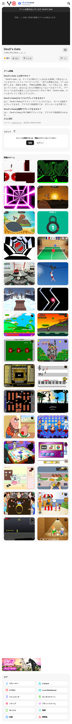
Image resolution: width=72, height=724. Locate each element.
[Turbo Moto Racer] (19, 273)
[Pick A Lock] (52, 222)
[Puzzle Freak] (19, 452)
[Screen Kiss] (52, 426)
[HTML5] (19, 690)
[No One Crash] (52, 299)
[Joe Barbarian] (52, 324)
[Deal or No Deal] (19, 375)
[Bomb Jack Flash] (52, 350)
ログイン (40, 143)
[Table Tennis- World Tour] (52, 248)
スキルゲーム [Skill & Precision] (17, 123)
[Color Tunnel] (19, 248)
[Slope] (52, 171)
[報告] (63, 58)
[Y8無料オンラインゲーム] (11, 3)
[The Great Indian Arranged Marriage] (19, 503)
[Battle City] (19, 401)
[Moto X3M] (52, 197)
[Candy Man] (19, 324)
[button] (8, 118)
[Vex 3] (19, 171)
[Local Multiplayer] (52, 690)
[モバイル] (19, 710)
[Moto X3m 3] (19, 222)
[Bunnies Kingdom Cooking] (19, 477)
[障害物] (52, 716)
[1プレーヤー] (19, 683)
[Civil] (52, 401)
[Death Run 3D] (19, 197)
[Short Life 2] (52, 273)
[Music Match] (52, 375)
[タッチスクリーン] (52, 696)
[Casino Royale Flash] (52, 452)
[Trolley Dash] (52, 477)
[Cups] (19, 350)
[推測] (52, 710)
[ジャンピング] (19, 696)
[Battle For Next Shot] (52, 528)
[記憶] (19, 716)
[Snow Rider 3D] (19, 299)
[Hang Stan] (19, 426)
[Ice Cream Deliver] (52, 503)
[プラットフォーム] (52, 703)
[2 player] (52, 683)
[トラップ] (19, 703)
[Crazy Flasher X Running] (19, 528)
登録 (30, 143)
